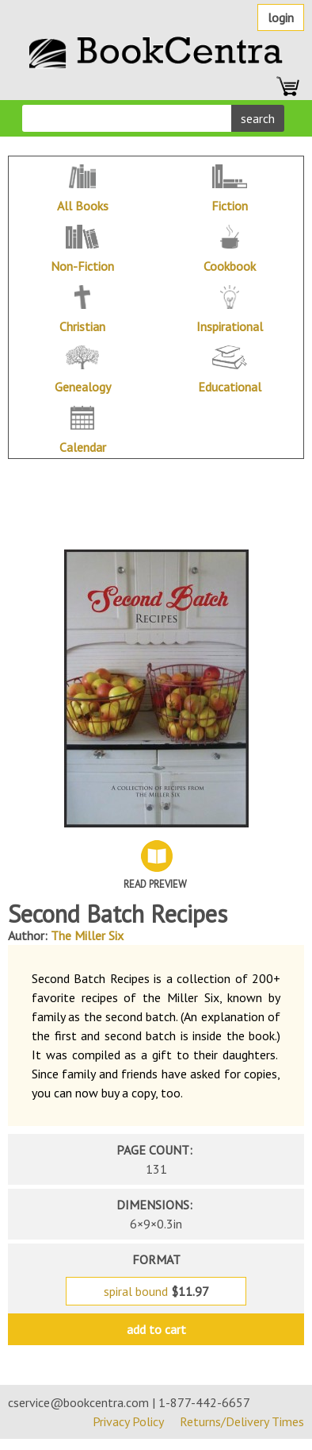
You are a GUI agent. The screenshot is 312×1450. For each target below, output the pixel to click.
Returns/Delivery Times (242, 1421)
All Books (82, 206)
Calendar (82, 447)
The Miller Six (87, 935)
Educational (229, 387)
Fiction (229, 206)
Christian (82, 326)
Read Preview (155, 884)
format (156, 1259)
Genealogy (83, 387)
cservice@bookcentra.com (78, 1402)
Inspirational (229, 326)
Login (281, 17)
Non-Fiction (82, 266)
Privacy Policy (128, 1421)
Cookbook (230, 266)
